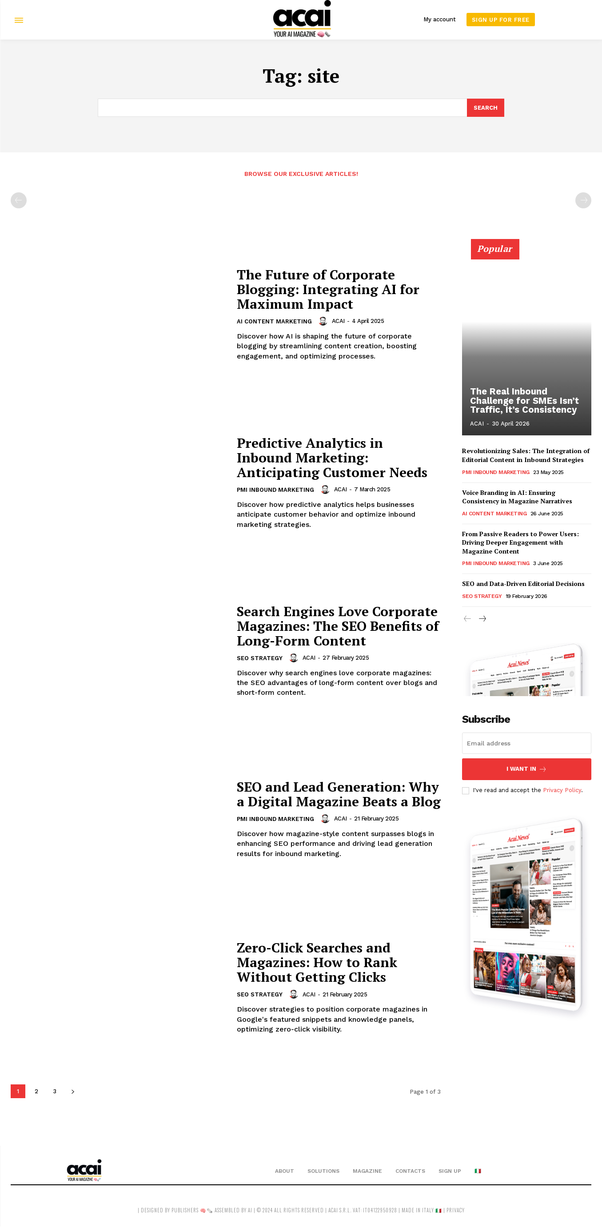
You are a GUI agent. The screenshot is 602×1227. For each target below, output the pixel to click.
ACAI (338, 321)
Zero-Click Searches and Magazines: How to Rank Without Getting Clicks (317, 962)
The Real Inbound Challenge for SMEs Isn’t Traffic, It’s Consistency (524, 401)
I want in (526, 769)
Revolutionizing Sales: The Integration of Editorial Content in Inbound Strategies (526, 455)
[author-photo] (324, 321)
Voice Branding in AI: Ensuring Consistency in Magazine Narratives (517, 496)
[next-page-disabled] (583, 200)
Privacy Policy (562, 790)
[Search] (485, 108)
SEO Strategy (260, 658)
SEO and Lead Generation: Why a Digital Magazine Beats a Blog (339, 794)
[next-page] (72, 1091)
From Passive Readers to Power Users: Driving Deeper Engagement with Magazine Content (520, 542)
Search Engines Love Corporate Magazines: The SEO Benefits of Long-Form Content (338, 625)
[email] (526, 743)
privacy (456, 1210)
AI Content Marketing (274, 322)
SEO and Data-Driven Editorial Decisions (523, 583)
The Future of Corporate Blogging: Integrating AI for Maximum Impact (328, 289)
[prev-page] (19, 200)
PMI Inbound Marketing (275, 490)
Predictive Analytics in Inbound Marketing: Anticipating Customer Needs (332, 457)
